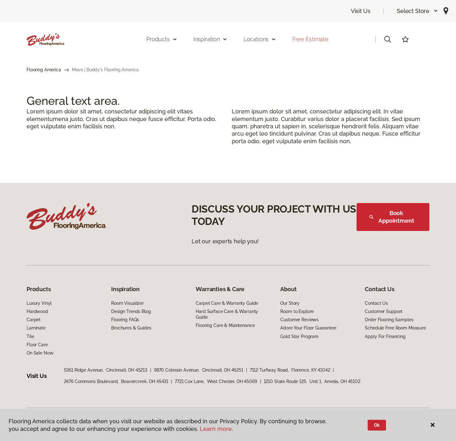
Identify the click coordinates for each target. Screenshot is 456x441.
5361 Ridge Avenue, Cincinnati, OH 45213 (105, 370)
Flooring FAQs (125, 319)
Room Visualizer (127, 303)
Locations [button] (260, 39)
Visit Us (360, 11)
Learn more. (216, 428)
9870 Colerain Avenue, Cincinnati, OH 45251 (198, 370)
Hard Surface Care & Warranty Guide (227, 314)
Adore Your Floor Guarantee (308, 327)
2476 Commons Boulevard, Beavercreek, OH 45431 (116, 381)
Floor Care (37, 344)
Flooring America (44, 69)
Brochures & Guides (131, 327)
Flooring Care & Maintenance (225, 325)
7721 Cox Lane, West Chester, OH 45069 (216, 381)
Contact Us (376, 303)
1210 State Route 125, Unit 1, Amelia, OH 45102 (312, 381)
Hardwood (37, 311)
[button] (417, 11)
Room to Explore (297, 311)
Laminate (36, 327)
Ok (377, 425)
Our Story (290, 303)
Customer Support (383, 311)
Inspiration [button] (210, 39)
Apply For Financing (385, 336)
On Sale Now (40, 352)
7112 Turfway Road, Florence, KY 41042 (290, 370)
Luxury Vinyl (39, 303)
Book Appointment (391, 217)
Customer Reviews (299, 319)
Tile (30, 336)
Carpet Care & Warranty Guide (227, 303)
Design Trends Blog (131, 311)
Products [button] (161, 39)
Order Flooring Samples (389, 319)
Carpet (34, 319)
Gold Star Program (299, 336)
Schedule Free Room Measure (395, 327)
